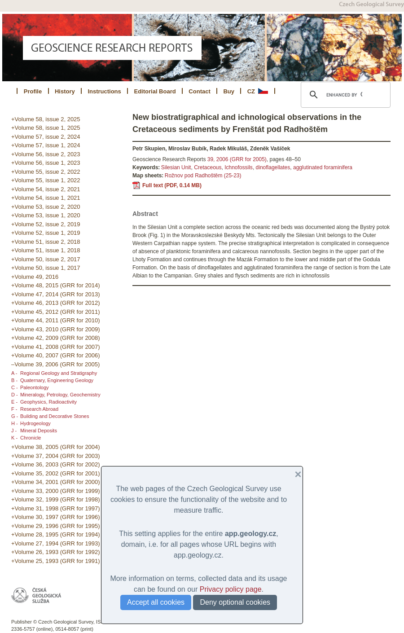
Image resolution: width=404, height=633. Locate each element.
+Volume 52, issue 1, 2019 (45, 232)
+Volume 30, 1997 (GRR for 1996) (55, 517)
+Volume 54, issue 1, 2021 (45, 197)
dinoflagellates (273, 167)
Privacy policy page (231, 589)
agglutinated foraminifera (322, 167)
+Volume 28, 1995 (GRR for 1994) (55, 534)
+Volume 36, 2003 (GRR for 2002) (55, 464)
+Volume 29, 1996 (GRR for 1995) (55, 526)
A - (14, 373)
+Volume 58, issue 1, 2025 (45, 127)
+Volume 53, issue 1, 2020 (45, 215)
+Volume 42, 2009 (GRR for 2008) (55, 337)
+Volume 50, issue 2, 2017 (45, 259)
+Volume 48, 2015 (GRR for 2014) (55, 285)
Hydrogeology (35, 423)
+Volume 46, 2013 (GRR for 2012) (55, 302)
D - (14, 394)
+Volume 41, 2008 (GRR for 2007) (55, 346)
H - (14, 423)
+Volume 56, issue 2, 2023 (45, 154)
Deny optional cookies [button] (235, 602)
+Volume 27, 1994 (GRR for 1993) (55, 543)
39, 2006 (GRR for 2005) (237, 159)
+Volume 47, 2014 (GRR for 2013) (55, 294)
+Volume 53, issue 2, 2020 (45, 206)
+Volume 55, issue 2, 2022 (45, 171)
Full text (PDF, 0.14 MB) (172, 185)
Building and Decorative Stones (54, 416)
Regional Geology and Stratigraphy (58, 373)
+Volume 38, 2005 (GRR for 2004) (55, 447)
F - (14, 409)
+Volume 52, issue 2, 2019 (45, 224)
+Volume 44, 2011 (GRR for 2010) (55, 320)
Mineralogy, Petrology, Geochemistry (60, 394)
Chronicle (30, 437)
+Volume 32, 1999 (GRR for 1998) (55, 499)
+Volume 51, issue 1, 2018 (45, 250)
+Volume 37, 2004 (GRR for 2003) (55, 456)
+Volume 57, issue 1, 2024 (45, 145)
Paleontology (34, 387)
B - (14, 380)
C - (14, 387)
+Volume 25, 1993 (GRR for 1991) (55, 561)
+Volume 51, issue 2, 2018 (45, 241)
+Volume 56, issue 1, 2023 (45, 162)
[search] (344, 94)
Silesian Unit (176, 167)
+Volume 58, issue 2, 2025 (45, 119)
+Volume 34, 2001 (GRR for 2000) (55, 482)
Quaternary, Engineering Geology (56, 380)
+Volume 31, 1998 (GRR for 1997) (55, 508)
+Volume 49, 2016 (34, 276)
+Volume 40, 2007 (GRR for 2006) (55, 355)
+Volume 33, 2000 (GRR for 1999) (55, 491)
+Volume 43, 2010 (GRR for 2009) (55, 329)
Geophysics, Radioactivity (48, 401)
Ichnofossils (238, 167)
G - (14, 416)
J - (14, 430)
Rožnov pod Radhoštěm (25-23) (203, 175)
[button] (294, 474)
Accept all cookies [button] (155, 602)
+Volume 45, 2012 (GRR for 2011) (55, 311)
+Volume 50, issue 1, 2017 (45, 267)
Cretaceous (207, 167)
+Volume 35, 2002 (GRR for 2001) (55, 473)
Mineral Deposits (38, 430)
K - (14, 437)
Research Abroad (39, 409)
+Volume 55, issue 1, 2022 (45, 180)
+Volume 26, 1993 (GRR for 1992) (55, 552)
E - (14, 401)
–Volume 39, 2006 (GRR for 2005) (55, 364)
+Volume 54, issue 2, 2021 (45, 189)
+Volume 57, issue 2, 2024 (45, 136)
